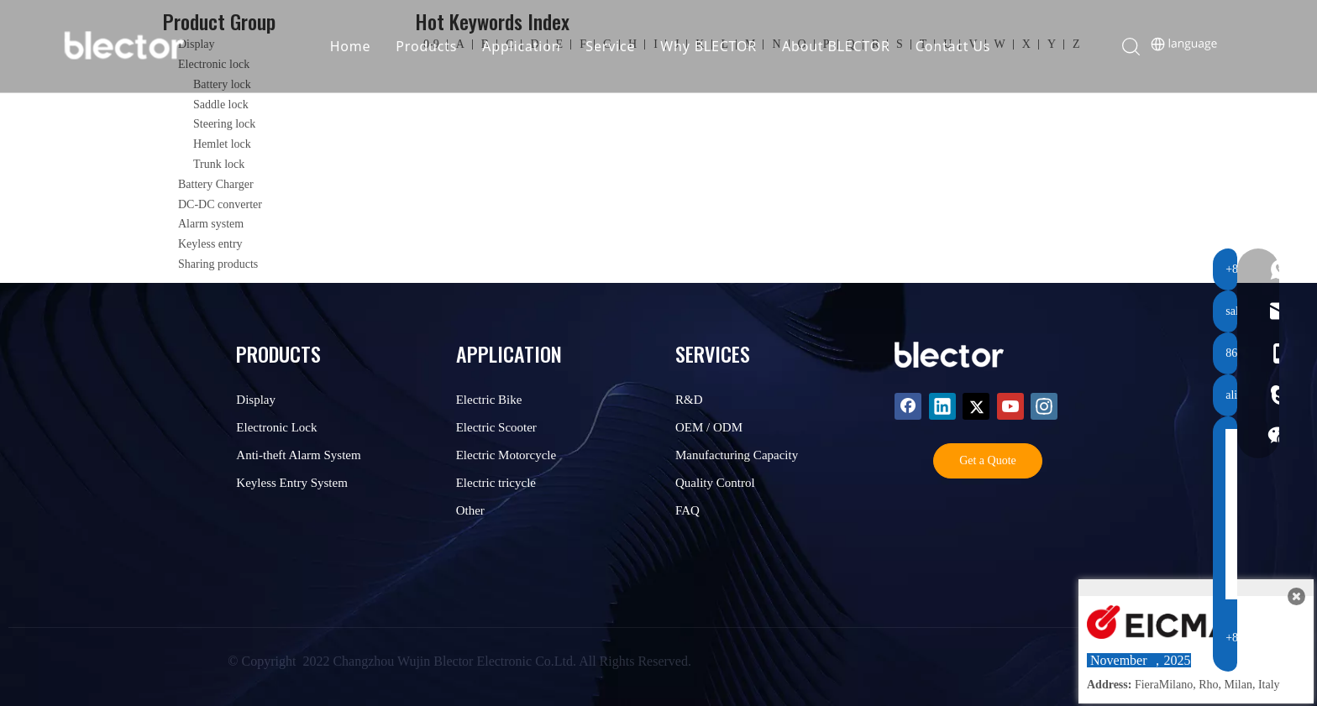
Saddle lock (221, 104)
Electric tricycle (496, 482)
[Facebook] (908, 406)
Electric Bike (489, 399)
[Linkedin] (942, 406)
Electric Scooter (496, 427)
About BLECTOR (839, 46)
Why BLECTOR (712, 46)
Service (613, 46)
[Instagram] (1044, 406)
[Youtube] (1010, 406)
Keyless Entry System (292, 482)
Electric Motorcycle (506, 455)
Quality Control (715, 482)
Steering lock (224, 124)
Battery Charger (216, 184)
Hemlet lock (222, 144)
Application (524, 46)
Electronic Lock (276, 427)
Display (255, 399)
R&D (689, 399)
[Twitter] (976, 406)
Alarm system (211, 223)
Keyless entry (210, 244)
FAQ (687, 510)
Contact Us (955, 46)
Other (470, 510)
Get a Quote (987, 460)
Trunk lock (218, 164)
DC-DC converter (220, 204)
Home (353, 46)
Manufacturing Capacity (736, 455)
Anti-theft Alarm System (298, 455)
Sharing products (218, 264)
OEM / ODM (708, 427)
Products (429, 46)
